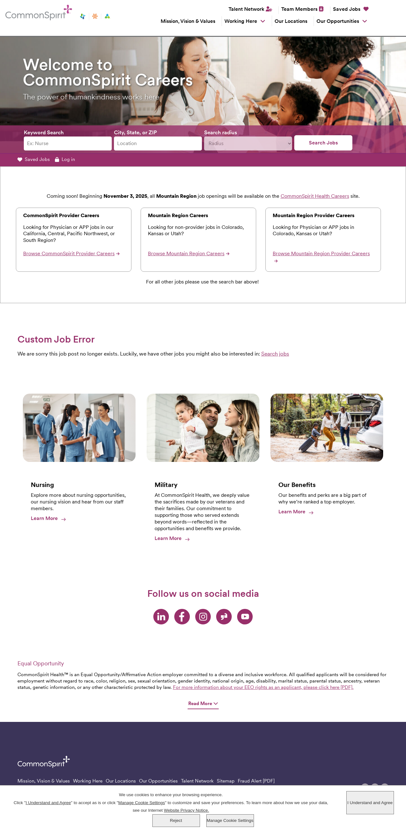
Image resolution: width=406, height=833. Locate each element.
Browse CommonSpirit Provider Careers (71, 253)
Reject (176, 820)
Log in (65, 159)
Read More (203, 704)
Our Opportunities (337, 21)
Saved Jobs (351, 9)
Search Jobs (323, 143)
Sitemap (226, 781)
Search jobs (275, 353)
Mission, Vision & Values (188, 21)
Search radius (220, 132)
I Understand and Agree (370, 803)
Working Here (240, 21)
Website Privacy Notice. (186, 810)
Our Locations (291, 21)
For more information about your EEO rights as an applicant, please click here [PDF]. (263, 687)
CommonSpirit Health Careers (315, 196)
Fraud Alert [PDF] (256, 781)
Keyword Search (44, 132)
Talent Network (246, 9)
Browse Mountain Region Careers (189, 253)
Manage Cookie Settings (230, 820)
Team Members (299, 9)
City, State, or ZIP (135, 132)
